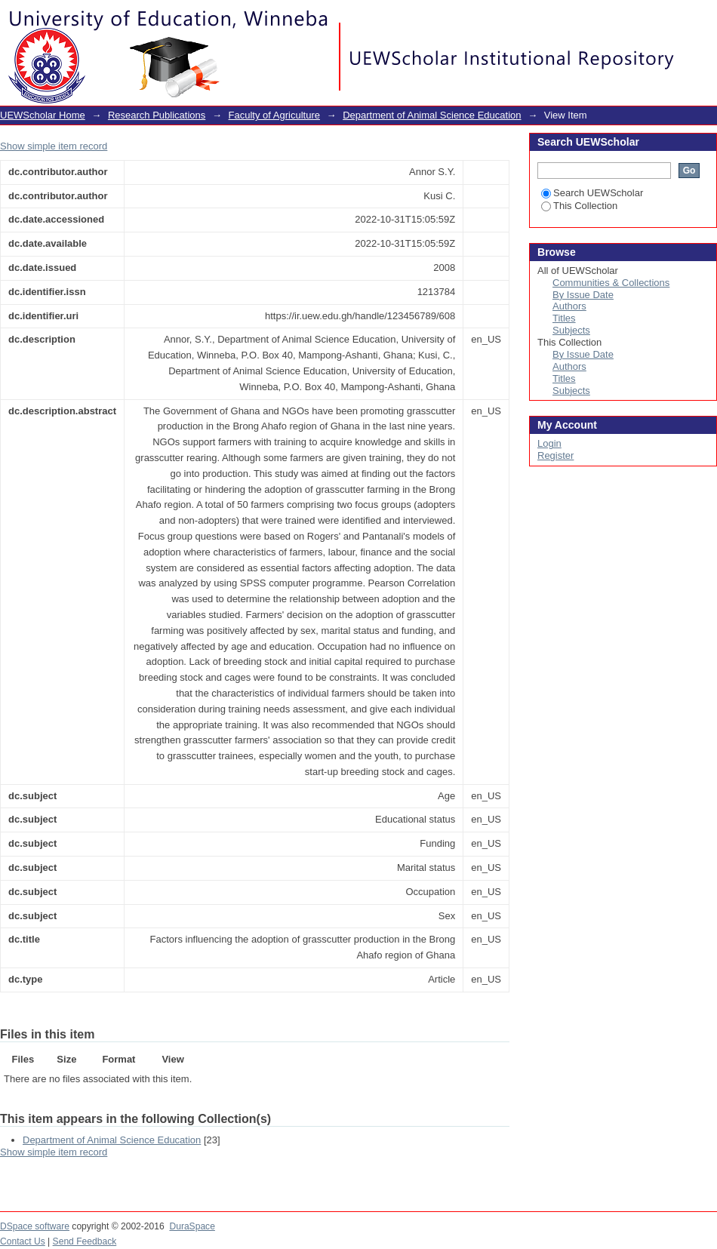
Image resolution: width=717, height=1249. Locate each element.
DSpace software (34, 1226)
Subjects (571, 330)
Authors (569, 306)
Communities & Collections (610, 282)
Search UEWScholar (592, 192)
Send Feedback (85, 1241)
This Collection (579, 205)
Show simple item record (53, 146)
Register (555, 455)
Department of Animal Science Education (432, 115)
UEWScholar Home (42, 115)
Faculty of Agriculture (274, 115)
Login (705, 18)
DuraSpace (191, 1226)
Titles (564, 318)
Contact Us (22, 1241)
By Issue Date (583, 294)
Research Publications (156, 115)
